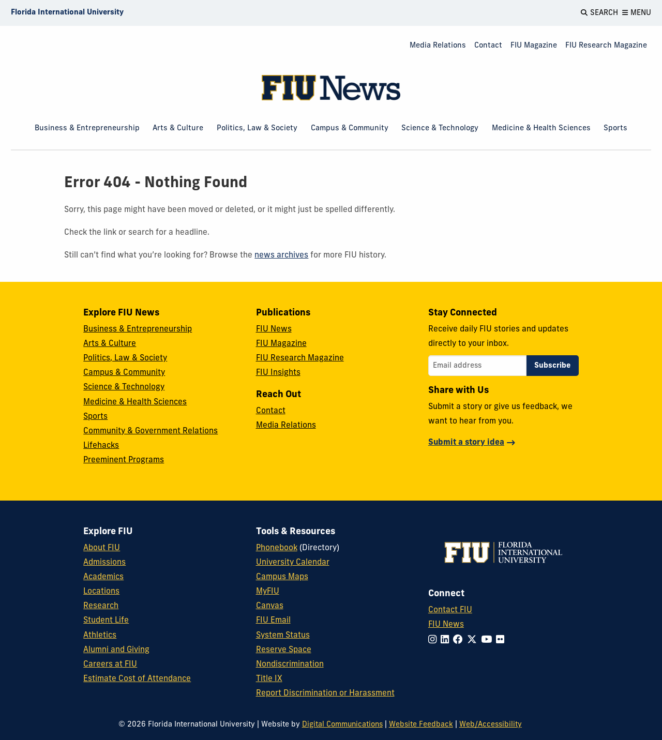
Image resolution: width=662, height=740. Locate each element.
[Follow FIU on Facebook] (460, 640)
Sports (615, 128)
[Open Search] (599, 13)
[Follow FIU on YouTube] (488, 640)
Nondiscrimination (290, 664)
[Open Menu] (636, 13)
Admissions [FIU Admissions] (104, 562)
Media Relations (438, 46)
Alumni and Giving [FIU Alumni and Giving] (116, 650)
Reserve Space (283, 650)
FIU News (274, 329)
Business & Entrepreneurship (87, 128)
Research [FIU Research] (100, 606)
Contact (488, 46)
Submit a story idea (466, 443)
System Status (283, 635)
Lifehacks (101, 446)
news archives (281, 255)
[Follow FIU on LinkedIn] (447, 640)
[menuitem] (437, 46)
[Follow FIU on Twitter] (474, 640)
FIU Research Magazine (606, 46)
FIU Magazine (533, 46)
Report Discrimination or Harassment (325, 693)
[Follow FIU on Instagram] (434, 640)
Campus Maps (282, 577)
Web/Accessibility (490, 725)
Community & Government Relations (150, 431)
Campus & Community (349, 128)
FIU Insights (278, 373)
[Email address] (477, 365)
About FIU (101, 548)
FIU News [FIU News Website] (446, 625)
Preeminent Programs (123, 460)
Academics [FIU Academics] (103, 577)
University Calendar (292, 562)
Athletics (99, 635)
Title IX (269, 679)
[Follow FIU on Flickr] (502, 640)
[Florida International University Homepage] (67, 13)
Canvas (269, 606)
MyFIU (267, 591)
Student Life (106, 620)
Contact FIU (450, 610)
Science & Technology (439, 128)
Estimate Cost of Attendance (137, 679)
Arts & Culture (178, 128)
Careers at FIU (110, 664)
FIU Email (273, 620)
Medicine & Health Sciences (541, 128)
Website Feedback (421, 725)
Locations (101, 591)
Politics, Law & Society (257, 128)
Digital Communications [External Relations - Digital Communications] (342, 725)
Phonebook (276, 548)
